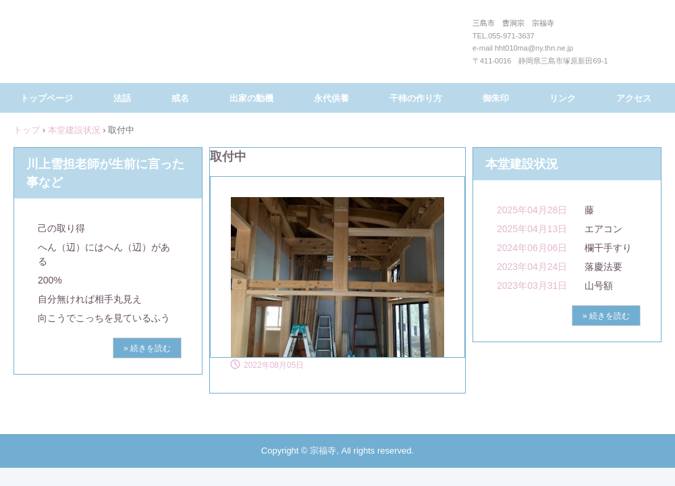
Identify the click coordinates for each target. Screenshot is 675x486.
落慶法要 (603, 266)
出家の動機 (251, 98)
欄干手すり (608, 247)
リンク (562, 98)
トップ (27, 130)
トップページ (46, 98)
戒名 (180, 98)
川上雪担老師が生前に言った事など (105, 173)
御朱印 (496, 98)
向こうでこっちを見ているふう (104, 318)
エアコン (603, 228)
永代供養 (331, 98)
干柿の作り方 (415, 98)
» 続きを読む (147, 348)
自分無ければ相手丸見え (90, 299)
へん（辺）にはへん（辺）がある (104, 254)
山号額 (599, 285)
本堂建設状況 (74, 130)
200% (50, 280)
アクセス (633, 98)
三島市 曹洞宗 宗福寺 (334, 46)
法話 (122, 98)
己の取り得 (61, 228)
